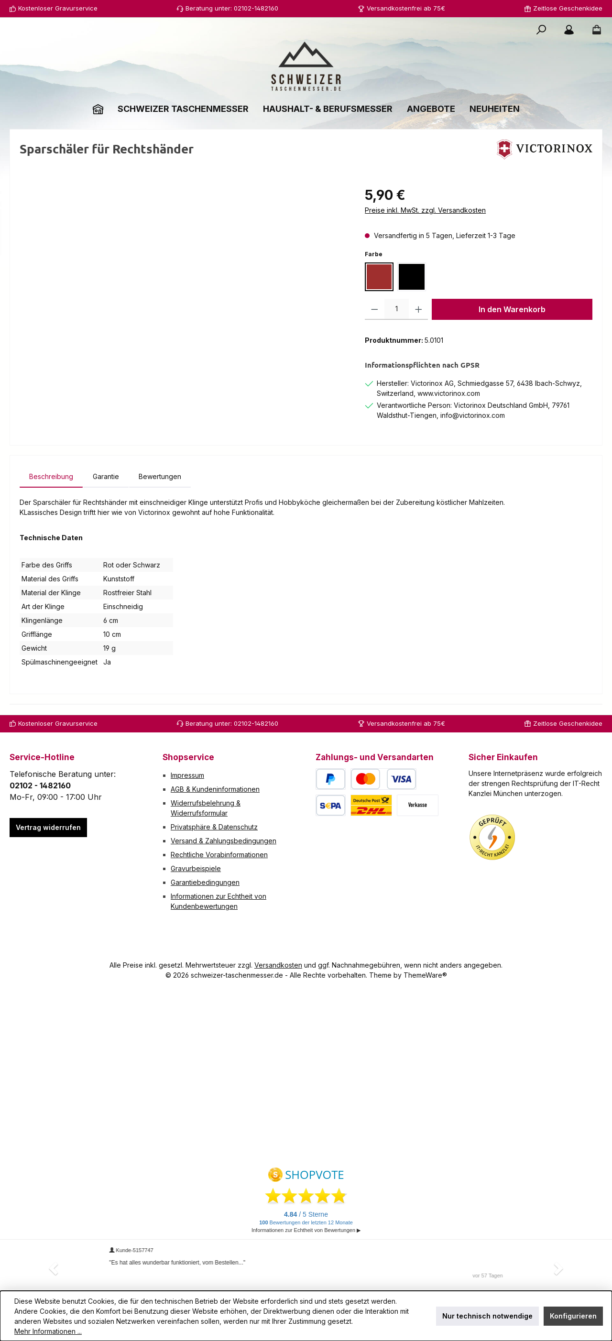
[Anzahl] (396, 309)
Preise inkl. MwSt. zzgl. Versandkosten (425, 210)
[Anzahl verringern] (374, 309)
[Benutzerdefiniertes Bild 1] (492, 837)
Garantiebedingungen (205, 882)
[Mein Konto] (568, 29)
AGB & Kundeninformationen (215, 789)
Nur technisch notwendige (487, 1316)
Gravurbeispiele (196, 868)
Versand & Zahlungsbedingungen (223, 841)
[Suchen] (541, 29)
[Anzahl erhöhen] (418, 309)
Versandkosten (278, 965)
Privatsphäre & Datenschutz (214, 827)
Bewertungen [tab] (160, 476)
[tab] (51, 476)
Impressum (187, 775)
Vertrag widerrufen (48, 827)
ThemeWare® (425, 975)
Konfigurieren (573, 1316)
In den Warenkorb (512, 309)
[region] (182, 288)
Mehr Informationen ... (48, 1331)
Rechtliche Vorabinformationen (219, 854)
